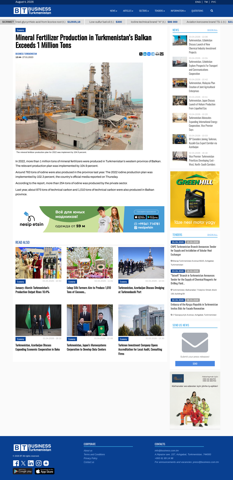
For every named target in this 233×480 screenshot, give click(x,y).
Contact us (89, 462)
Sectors (144, 10)
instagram (38, 463)
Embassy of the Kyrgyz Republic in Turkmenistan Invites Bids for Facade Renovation (194, 306)
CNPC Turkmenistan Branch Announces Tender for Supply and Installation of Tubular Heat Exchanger (193, 250)
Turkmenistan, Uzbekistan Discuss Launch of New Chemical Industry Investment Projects (202, 46)
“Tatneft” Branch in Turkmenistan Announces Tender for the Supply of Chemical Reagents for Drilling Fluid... (194, 279)
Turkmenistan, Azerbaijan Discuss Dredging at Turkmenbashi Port (141, 290)
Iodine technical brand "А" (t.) (158, 21)
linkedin (31, 463)
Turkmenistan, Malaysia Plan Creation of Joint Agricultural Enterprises (202, 87)
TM (206, 2)
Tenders (177, 234)
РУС (213, 2)
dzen (45, 463)
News (176, 30)
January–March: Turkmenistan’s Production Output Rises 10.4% (32, 290)
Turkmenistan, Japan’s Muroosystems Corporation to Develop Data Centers (86, 347)
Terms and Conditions (94, 454)
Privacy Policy (90, 458)
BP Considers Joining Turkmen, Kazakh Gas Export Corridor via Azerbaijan (203, 143)
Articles (128, 10)
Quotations (197, 10)
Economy (20, 30)
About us (88, 450)
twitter (23, 463)
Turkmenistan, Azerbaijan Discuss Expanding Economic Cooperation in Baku (37, 347)
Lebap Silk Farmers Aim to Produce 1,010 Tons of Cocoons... (89, 290)
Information (178, 10)
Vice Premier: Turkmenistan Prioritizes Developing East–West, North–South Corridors (202, 160)
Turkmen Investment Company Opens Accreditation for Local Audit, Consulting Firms (140, 349)
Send (195, 363)
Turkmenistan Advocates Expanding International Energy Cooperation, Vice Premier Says (203, 123)
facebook (16, 463)
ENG (198, 2)
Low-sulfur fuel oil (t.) (109, 21)
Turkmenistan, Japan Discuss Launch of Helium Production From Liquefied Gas (202, 104)
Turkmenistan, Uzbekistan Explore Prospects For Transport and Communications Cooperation (203, 67)
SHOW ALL (212, 30)
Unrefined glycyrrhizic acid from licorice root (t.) (48, 21)
